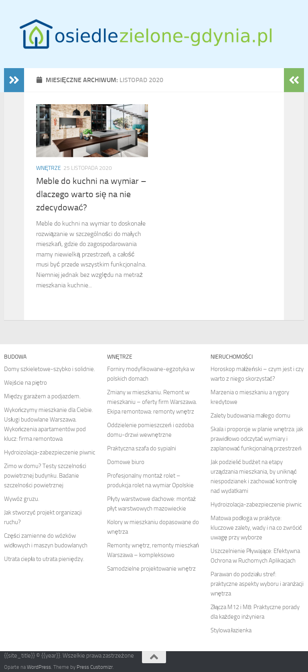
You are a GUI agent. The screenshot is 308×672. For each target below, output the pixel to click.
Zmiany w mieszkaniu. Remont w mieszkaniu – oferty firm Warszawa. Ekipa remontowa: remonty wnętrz (152, 402)
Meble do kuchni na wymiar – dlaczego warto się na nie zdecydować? (91, 194)
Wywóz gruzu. (21, 498)
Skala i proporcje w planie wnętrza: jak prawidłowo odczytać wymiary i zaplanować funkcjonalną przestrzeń (257, 439)
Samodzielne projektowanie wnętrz (151, 568)
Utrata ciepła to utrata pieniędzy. (44, 559)
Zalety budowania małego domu (250, 415)
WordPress (39, 667)
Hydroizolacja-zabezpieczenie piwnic (49, 452)
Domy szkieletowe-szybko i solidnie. (49, 369)
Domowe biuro (125, 462)
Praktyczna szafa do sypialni (141, 448)
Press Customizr (95, 667)
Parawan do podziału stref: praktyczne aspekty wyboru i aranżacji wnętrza (257, 584)
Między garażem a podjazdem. (42, 396)
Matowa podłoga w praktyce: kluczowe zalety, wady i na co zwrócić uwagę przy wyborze (256, 528)
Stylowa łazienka (231, 630)
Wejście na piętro (25, 382)
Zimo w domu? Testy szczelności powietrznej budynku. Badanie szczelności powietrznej (45, 475)
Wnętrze (48, 168)
